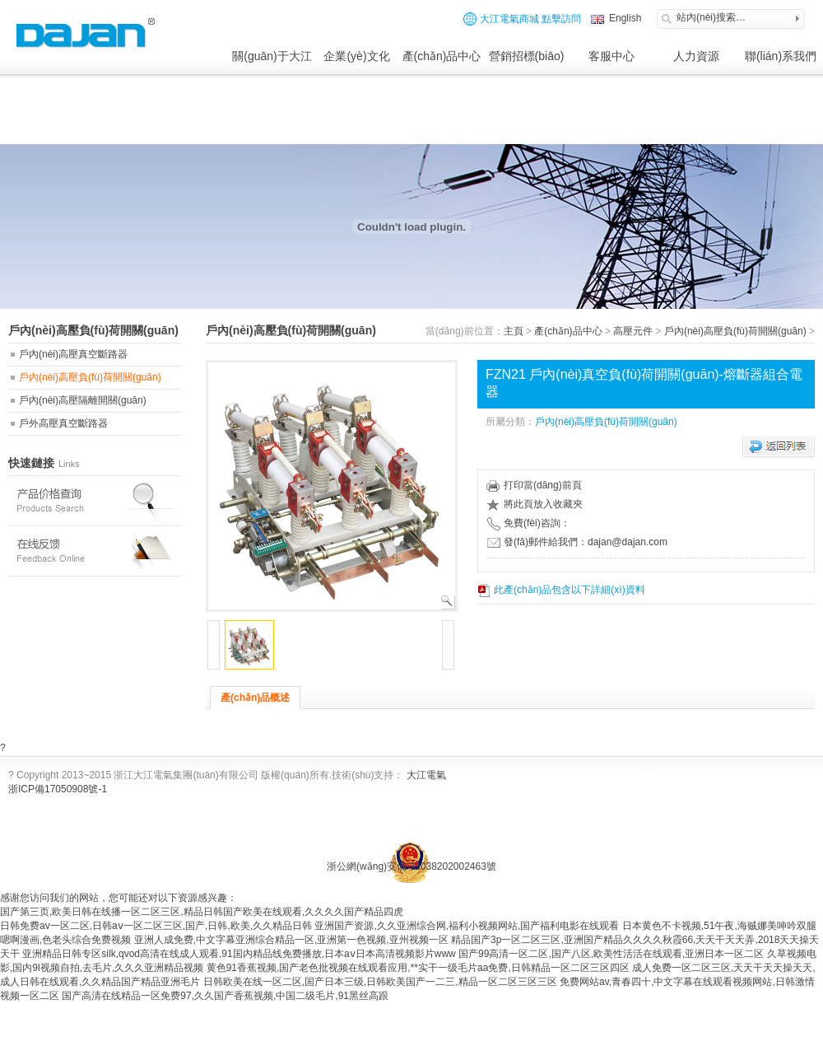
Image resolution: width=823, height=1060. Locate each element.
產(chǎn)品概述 (255, 697)
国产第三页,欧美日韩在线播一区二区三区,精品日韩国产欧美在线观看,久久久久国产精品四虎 (201, 912)
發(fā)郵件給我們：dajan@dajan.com (577, 542)
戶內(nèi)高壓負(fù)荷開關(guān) (90, 377)
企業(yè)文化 (356, 56)
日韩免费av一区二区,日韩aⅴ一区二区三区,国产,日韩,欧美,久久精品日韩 (156, 926)
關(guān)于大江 (271, 56)
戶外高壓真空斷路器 (63, 423)
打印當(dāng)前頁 (534, 485)
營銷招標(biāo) (527, 56)
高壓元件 (633, 331)
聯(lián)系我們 (780, 56)
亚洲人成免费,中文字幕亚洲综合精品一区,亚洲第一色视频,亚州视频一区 (291, 940)
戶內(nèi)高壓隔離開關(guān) (82, 400)
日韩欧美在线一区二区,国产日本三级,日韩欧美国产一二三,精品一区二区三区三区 (380, 982)
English (624, 18)
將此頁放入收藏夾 (534, 504)
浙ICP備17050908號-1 (57, 789)
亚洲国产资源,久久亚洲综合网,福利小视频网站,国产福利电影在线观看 (466, 926)
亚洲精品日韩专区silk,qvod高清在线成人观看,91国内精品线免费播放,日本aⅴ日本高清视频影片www (238, 954)
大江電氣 (426, 775)
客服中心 (611, 56)
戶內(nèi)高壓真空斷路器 (73, 354)
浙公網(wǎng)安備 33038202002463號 (411, 866)
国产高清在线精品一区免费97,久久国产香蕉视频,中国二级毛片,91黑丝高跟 (225, 996)
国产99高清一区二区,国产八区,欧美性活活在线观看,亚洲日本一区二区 (611, 954)
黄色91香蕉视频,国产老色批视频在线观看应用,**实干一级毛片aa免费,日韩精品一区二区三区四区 (418, 968)
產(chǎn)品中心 (441, 56)
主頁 (513, 331)
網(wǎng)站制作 (629, 834)
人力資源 (696, 56)
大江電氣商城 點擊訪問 (522, 19)
